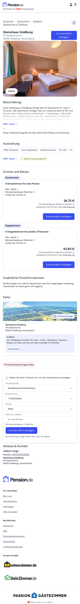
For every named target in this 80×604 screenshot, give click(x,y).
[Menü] (72, 4)
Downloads (8, 506)
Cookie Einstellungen (13, 546)
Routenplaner (14, 349)
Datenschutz (9, 541)
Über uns (7, 496)
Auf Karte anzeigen (63, 316)
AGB (5, 531)
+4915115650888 (20, 454)
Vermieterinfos (10, 501)
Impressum (8, 525)
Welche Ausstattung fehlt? (34, 158)
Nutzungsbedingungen (14, 536)
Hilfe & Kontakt (10, 511)
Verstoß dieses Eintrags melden (19, 364)
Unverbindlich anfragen (64, 35)
